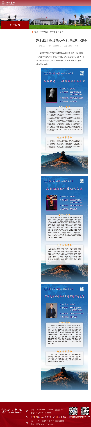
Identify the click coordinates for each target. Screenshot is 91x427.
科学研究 (44, 32)
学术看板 (54, 32)
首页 (36, 32)
